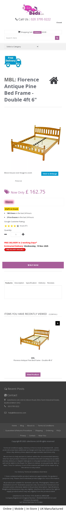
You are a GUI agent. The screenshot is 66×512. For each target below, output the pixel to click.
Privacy (23, 435)
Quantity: (8, 230)
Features (9, 283)
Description (19, 283)
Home (14, 425)
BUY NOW (33, 265)
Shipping (39, 430)
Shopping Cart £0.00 (33, 32)
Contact (32, 435)
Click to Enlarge (50, 173)
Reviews (50, 283)
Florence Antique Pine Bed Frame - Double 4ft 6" (33, 359)
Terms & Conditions (46, 425)
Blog (22, 425)
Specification (31, 283)
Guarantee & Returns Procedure (18, 430)
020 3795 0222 (40, 19)
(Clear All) (53, 314)
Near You (42, 435)
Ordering (50, 430)
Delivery (42, 283)
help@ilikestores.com (17, 412)
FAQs (59, 430)
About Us (31, 425)
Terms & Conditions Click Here (35, 472)
